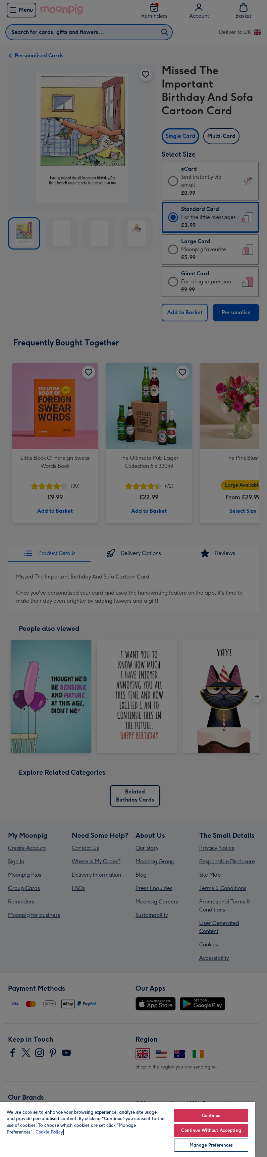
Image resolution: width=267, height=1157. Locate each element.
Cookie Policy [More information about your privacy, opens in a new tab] (49, 1132)
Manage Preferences (211, 1145)
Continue (211, 1115)
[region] (127, 1129)
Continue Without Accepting (211, 1130)
